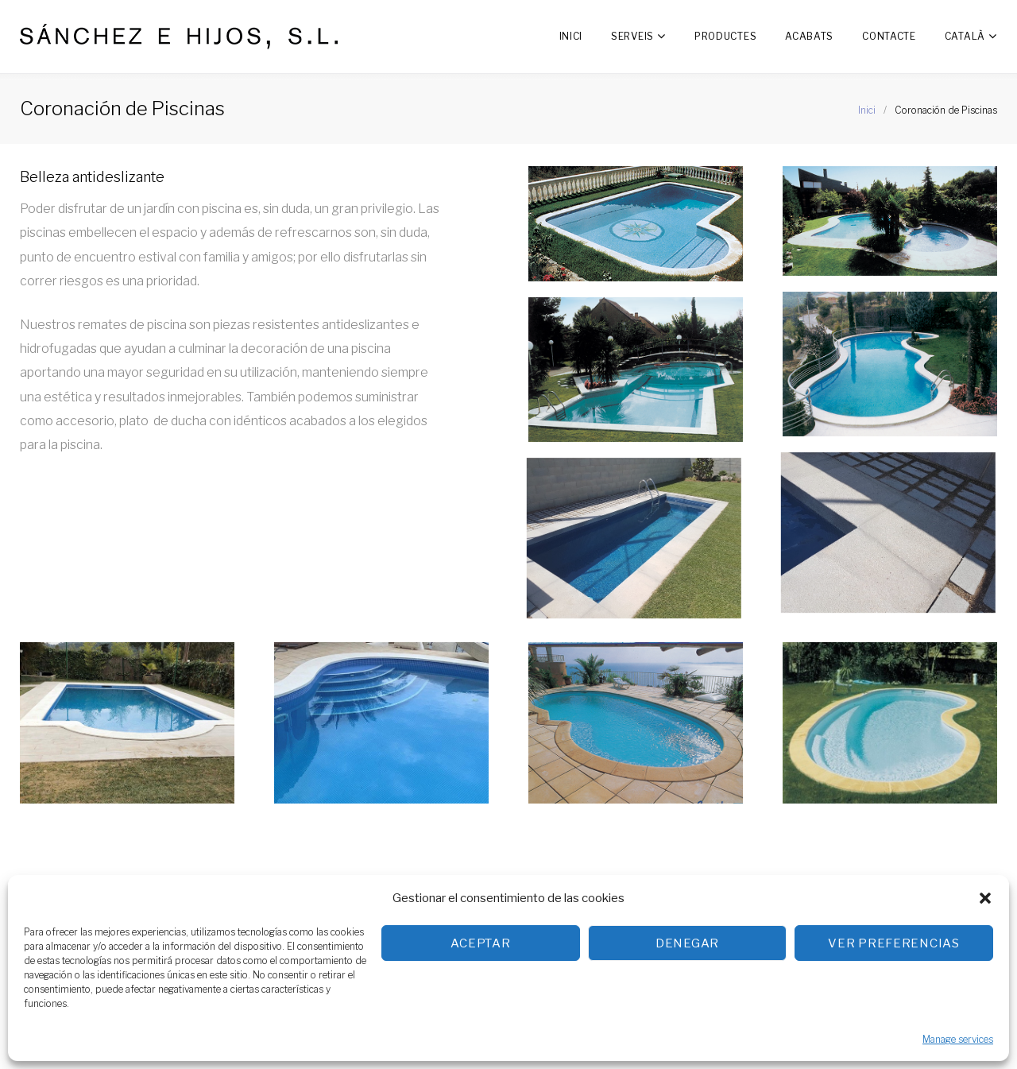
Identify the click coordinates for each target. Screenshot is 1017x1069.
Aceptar (480, 943)
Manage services (957, 1039)
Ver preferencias (894, 943)
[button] (985, 898)
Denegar (687, 943)
